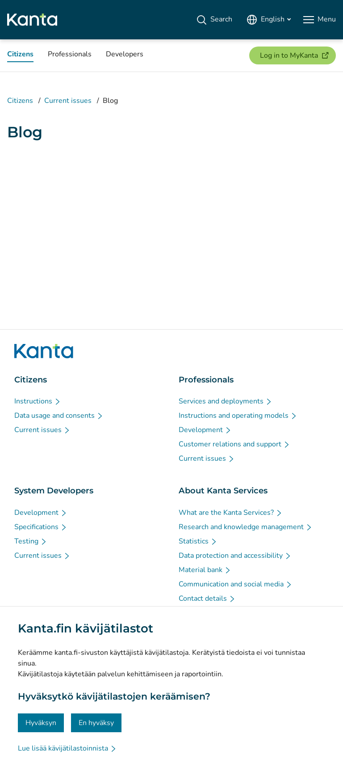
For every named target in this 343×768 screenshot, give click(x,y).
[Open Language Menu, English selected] (268, 19)
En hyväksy (96, 723)
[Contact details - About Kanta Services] (207, 598)
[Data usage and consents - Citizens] (59, 415)
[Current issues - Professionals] (207, 458)
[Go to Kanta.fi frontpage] (43, 351)
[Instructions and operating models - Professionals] (238, 415)
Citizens (20, 101)
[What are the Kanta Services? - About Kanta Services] (231, 513)
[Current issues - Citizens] (42, 430)
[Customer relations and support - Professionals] (234, 444)
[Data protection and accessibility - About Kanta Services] (235, 555)
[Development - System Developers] (40, 513)
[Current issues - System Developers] (42, 555)
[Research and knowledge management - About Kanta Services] (246, 527)
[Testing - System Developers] (30, 541)
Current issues (68, 101)
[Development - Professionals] (205, 430)
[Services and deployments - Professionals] (225, 401)
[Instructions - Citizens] (37, 401)
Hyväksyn (40, 723)
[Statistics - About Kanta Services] (198, 541)
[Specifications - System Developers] (40, 527)
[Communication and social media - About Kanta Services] (236, 584)
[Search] (214, 19)
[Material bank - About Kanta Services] (205, 570)
